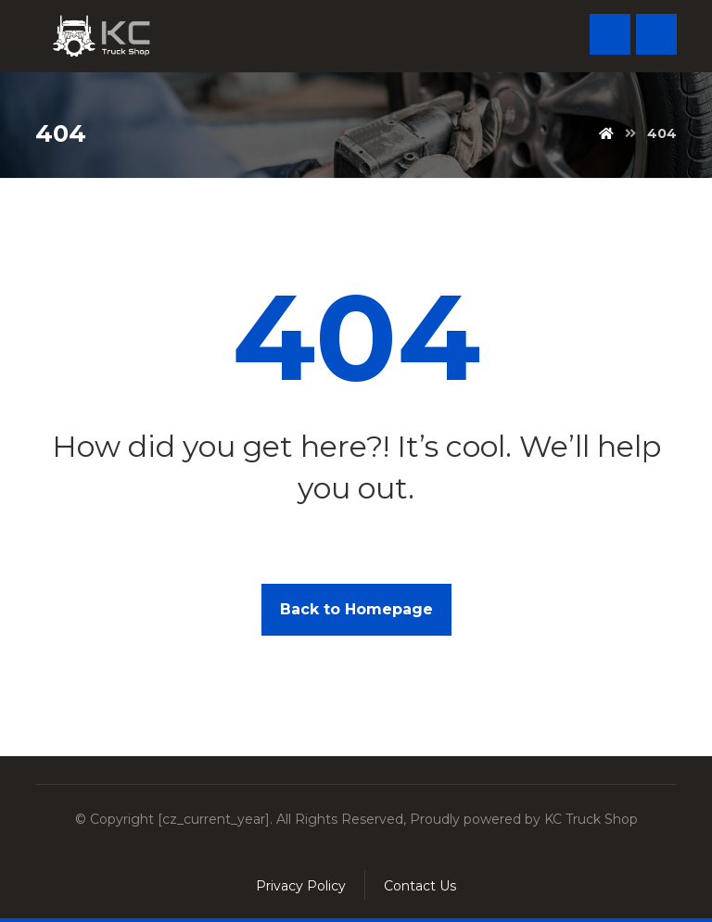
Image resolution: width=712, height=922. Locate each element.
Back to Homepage (356, 609)
